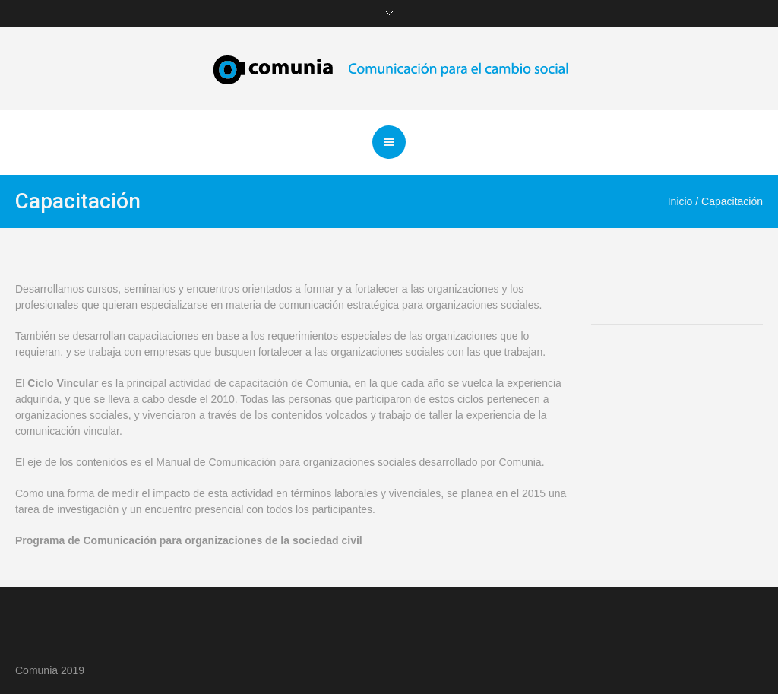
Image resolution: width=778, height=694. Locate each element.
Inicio (680, 201)
